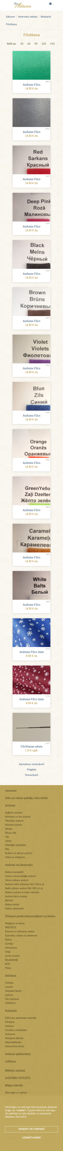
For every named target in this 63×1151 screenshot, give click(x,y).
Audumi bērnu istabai (16, 896)
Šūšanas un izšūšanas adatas (19, 931)
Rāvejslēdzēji (11, 960)
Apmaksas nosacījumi (31, 764)
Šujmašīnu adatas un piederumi (21, 936)
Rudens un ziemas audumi (18, 853)
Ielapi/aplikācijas (13, 1042)
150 (52, 44)
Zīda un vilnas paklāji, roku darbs (26, 798)
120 (43, 44)
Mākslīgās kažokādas (15, 845)
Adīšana (10, 1061)
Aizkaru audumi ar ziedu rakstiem (22, 892)
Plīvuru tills (10, 833)
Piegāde (31, 769)
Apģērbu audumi (13, 813)
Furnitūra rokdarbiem (16, 1030)
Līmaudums (11, 948)
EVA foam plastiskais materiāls (20, 1018)
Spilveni (9, 995)
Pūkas (8, 968)
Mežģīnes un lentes (15, 923)
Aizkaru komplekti (14, 872)
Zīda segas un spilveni (16, 1093)
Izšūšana (10, 975)
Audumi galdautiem (18, 1054)
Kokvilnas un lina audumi (18, 817)
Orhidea (9, 983)
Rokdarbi (46, 16)
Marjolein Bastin (13, 991)
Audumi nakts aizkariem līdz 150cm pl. (25, 884)
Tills (7, 837)
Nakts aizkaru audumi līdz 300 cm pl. (24, 888)
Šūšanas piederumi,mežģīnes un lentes (30, 916)
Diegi (7, 952)
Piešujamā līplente (14, 1038)
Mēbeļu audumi (15, 1070)
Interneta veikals (27, 16)
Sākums (10, 16)
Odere (8, 841)
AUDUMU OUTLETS (17, 1078)
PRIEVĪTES (10, 927)
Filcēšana (11, 24)
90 (35, 44)
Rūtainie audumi (13, 825)
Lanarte (9, 987)
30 (21, 44)
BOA (7, 964)
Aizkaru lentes (12, 904)
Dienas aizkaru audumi (16, 880)
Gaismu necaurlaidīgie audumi (20, 876)
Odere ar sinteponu (15, 857)
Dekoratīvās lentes (14, 1046)
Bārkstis (9, 900)
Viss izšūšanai (12, 999)
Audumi (10, 805)
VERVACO (10, 1003)
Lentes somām (12, 956)
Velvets (8, 829)
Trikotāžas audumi (14, 821)
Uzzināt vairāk (31, 1138)
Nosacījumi (31, 775)
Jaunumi (10, 790)
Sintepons (10, 1034)
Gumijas (9, 944)
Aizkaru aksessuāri (14, 909)
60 (28, 44)
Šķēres (8, 940)
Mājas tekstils (14, 1085)
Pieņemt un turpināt (31, 1129)
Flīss (7, 849)
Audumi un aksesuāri (19, 865)
